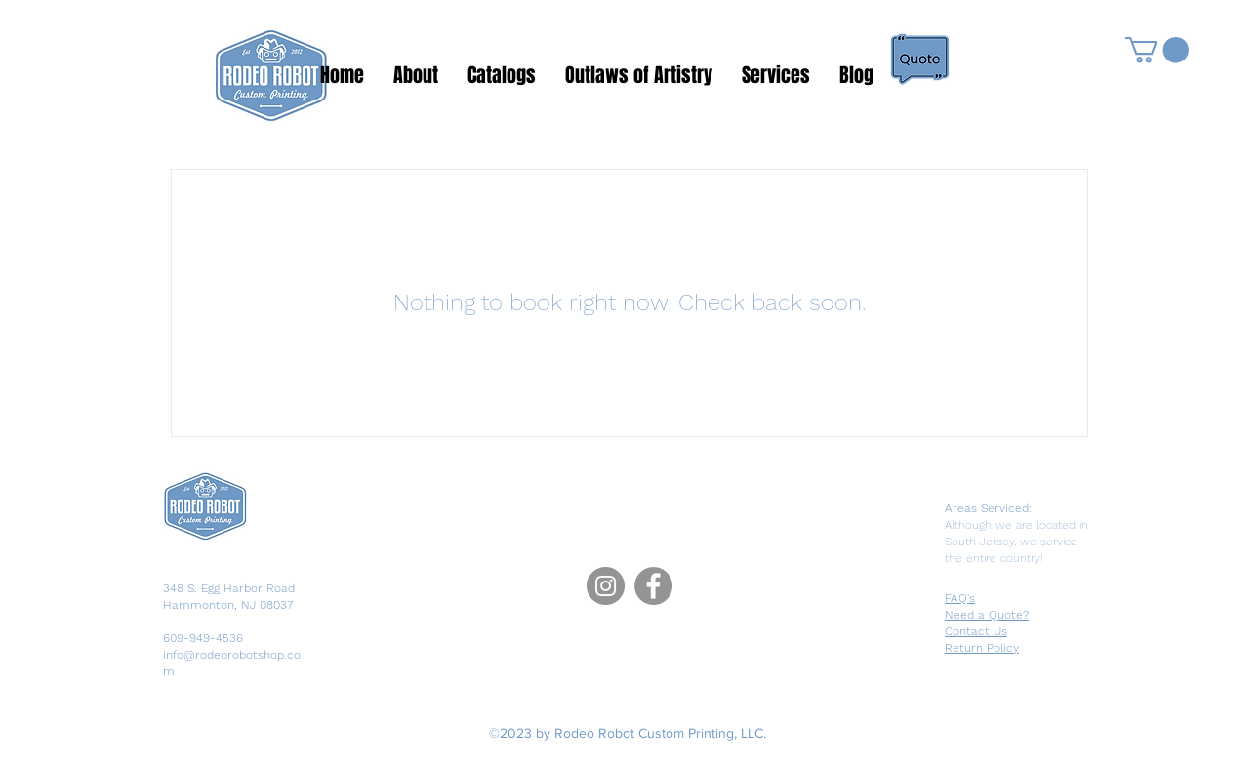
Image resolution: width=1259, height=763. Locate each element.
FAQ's (960, 598)
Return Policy (982, 648)
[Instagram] (606, 586)
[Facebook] (653, 586)
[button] (1157, 50)
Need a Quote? (987, 615)
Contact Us (976, 631)
